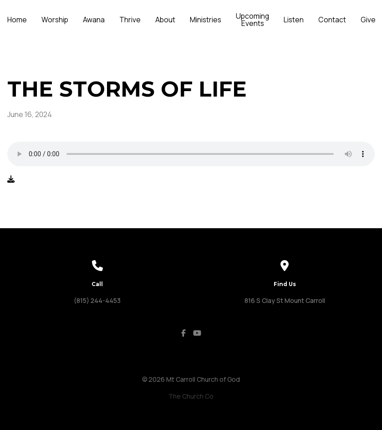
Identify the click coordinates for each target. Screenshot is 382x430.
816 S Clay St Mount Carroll (284, 300)
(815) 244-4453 (97, 300)
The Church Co (191, 396)
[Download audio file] (11, 179)
